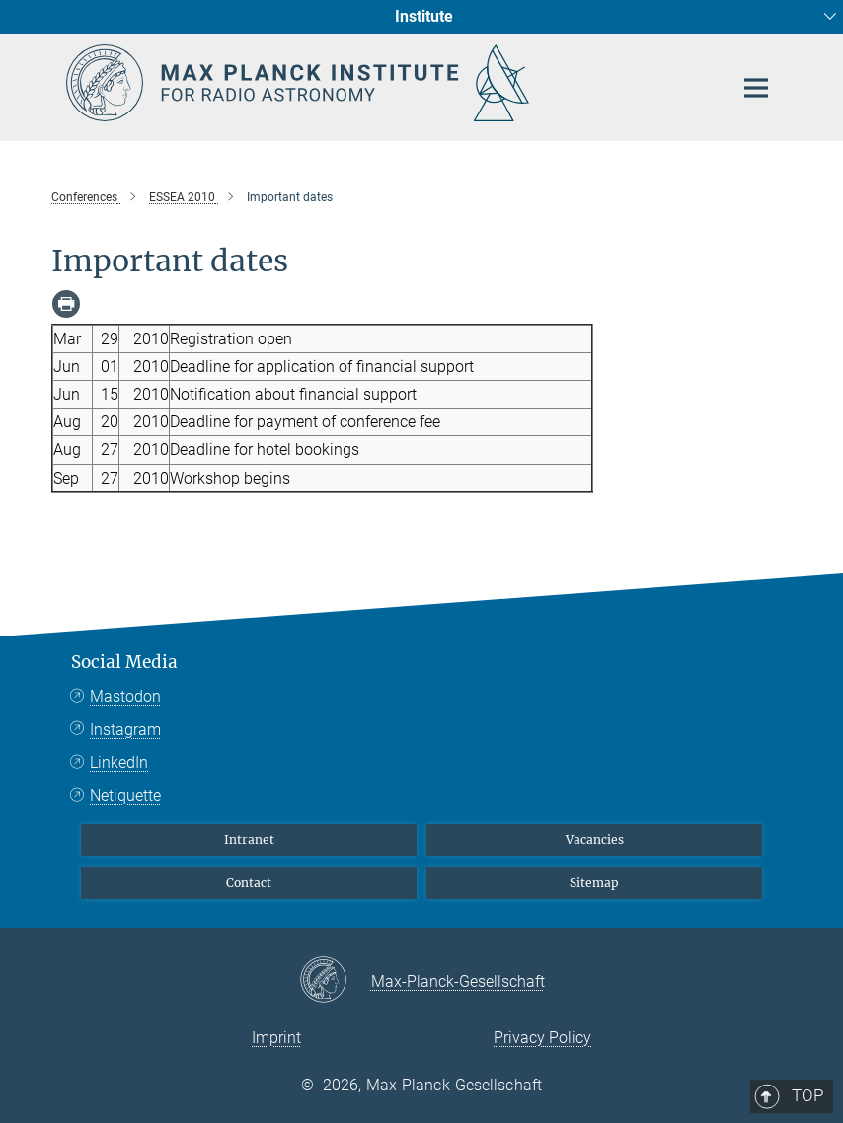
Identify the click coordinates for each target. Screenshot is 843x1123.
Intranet (249, 839)
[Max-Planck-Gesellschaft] (335, 981)
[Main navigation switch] (756, 88)
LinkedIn (119, 762)
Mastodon (125, 696)
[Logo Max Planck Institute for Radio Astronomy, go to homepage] (387, 82)
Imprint (276, 1037)
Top (749, 581)
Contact (248, 882)
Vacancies (595, 839)
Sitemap (594, 882)
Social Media (124, 662)
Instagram (125, 729)
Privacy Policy (542, 1037)
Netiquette (125, 795)
